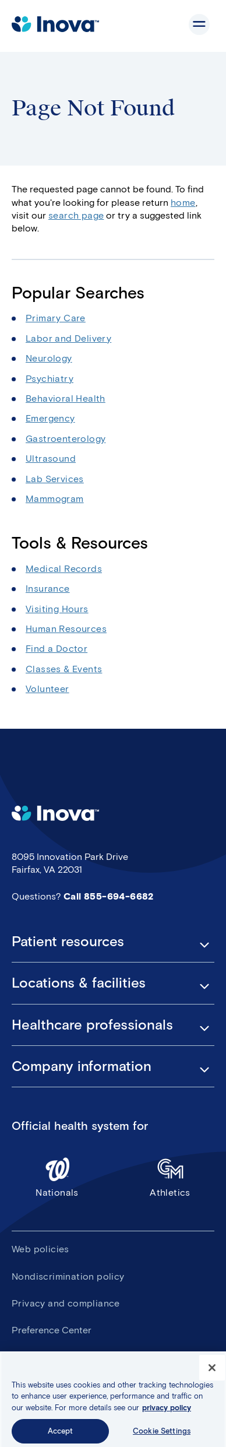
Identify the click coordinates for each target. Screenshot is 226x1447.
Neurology (49, 358)
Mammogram (55, 498)
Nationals (57, 1176)
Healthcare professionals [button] (92, 1024)
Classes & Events (64, 669)
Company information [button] (81, 1066)
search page (76, 215)
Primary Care (56, 318)
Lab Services (55, 478)
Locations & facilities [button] (79, 983)
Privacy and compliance (66, 1303)
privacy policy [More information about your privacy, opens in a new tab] (166, 1412)
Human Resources (66, 628)
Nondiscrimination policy (68, 1276)
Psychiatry (49, 378)
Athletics (170, 1176)
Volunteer (47, 688)
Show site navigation (199, 24)
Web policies (40, 1249)
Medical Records (64, 568)
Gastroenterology (65, 438)
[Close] (212, 1372)
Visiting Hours (57, 608)
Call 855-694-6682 (108, 896)
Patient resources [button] (68, 941)
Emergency (50, 418)
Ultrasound (51, 458)
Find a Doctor (56, 648)
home (183, 202)
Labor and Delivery (68, 338)
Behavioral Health (65, 398)
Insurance (48, 588)
